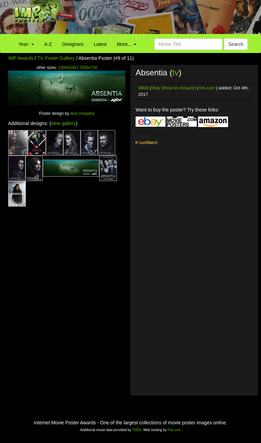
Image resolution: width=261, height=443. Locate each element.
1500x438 (67, 67)
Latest (100, 44)
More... (126, 44)
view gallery (63, 123)
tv (175, 72)
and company (82, 113)
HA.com (207, 87)
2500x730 (88, 67)
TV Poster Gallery (56, 58)
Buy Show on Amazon (174, 87)
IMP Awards (20, 58)
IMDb (143, 87)
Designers (73, 44)
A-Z (48, 44)
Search (235, 44)
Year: (26, 44)
